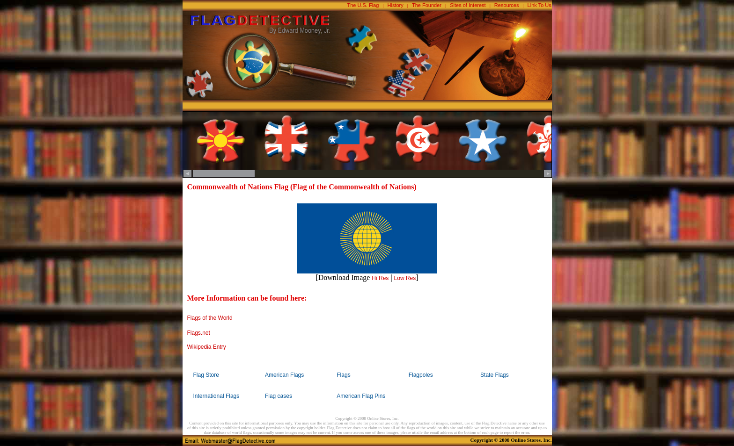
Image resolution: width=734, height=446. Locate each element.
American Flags (284, 375)
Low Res (405, 278)
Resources (506, 5)
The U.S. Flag (363, 5)
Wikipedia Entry (206, 347)
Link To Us (539, 5)
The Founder (426, 5)
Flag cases (278, 396)
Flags (343, 375)
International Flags (216, 396)
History (396, 5)
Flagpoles (421, 375)
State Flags (494, 375)
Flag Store (206, 375)
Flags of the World (210, 318)
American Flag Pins (361, 396)
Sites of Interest (467, 5)
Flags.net (198, 333)
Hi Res (380, 278)
